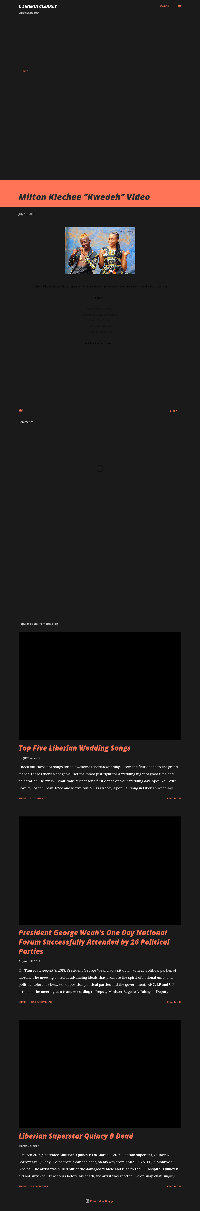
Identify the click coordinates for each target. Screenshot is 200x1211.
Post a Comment (41, 1002)
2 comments (38, 798)
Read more (174, 798)
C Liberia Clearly (38, 6)
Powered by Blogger (100, 1201)
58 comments (39, 1186)
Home (24, 71)
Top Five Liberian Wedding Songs (75, 748)
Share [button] (173, 411)
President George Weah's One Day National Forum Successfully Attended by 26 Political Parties (94, 942)
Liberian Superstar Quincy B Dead (76, 1136)
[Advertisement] (100, 42)
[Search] (164, 6)
